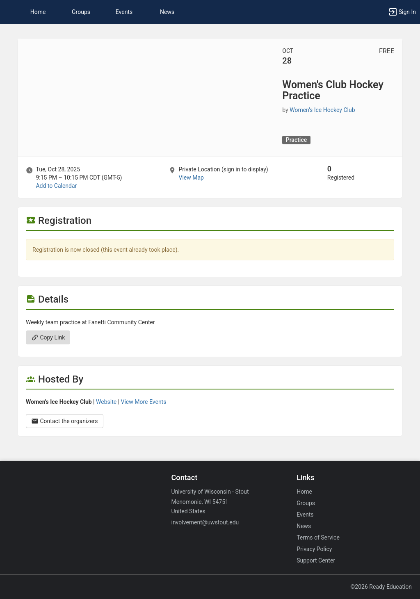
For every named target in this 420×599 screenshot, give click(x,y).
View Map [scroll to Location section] (190, 177)
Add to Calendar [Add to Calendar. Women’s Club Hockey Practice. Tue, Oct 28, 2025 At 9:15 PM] (56, 185)
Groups (81, 12)
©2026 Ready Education (381, 586)
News (167, 12)
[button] (10, 12)
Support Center (316, 560)
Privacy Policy (314, 549)
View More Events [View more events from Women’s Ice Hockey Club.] (144, 402)
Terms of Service (318, 537)
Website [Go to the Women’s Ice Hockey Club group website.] (106, 402)
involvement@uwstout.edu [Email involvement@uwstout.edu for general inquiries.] (205, 522)
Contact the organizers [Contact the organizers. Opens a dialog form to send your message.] (64, 421)
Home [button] (38, 12)
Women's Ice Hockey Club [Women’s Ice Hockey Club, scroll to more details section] (322, 110)
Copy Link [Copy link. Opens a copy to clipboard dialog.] (48, 337)
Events (124, 12)
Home (304, 491)
